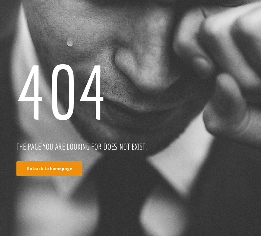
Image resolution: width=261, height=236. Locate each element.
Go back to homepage (49, 168)
